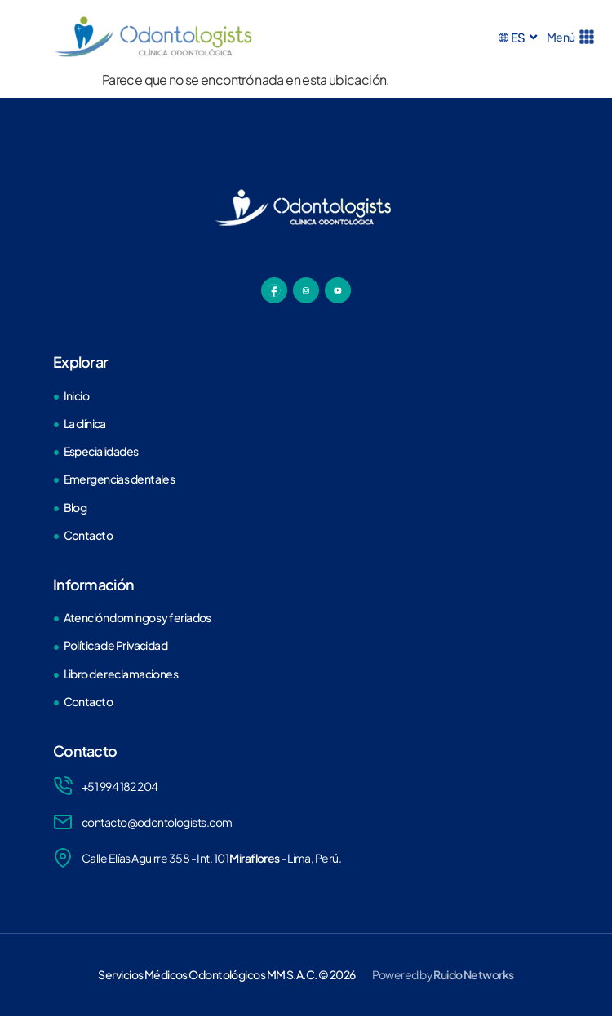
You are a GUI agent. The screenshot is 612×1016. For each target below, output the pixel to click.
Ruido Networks (473, 974)
